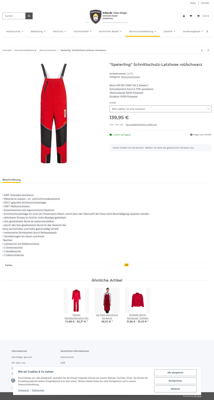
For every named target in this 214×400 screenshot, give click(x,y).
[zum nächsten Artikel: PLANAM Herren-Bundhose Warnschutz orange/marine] (208, 50)
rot (126, 265)
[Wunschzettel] (191, 15)
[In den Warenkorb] (5, 60)
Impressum (23, 390)
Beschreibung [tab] (12, 179)
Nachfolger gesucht (22, 357)
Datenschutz (67, 357)
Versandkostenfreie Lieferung (141, 124)
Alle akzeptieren (175, 372)
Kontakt (205, 2)
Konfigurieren (175, 381)
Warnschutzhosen (130, 76)
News (193, 2)
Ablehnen (175, 389)
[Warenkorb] (203, 15)
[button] (183, 15)
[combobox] (161, 109)
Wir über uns (18, 362)
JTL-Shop (197, 396)
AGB (63, 362)
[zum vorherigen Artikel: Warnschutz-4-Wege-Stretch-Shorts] (202, 50)
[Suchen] (14, 16)
